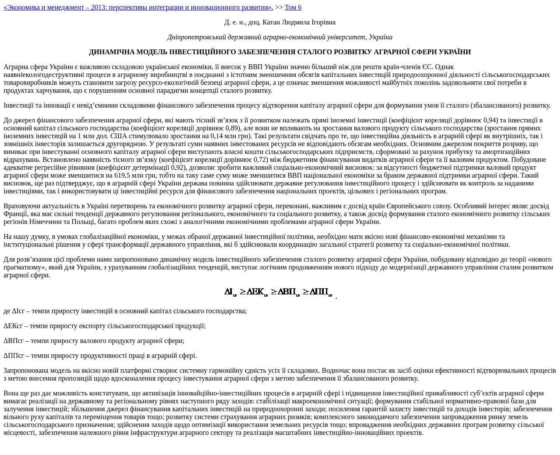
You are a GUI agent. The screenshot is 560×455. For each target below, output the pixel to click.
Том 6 (293, 7)
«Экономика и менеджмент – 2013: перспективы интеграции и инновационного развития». (138, 7)
